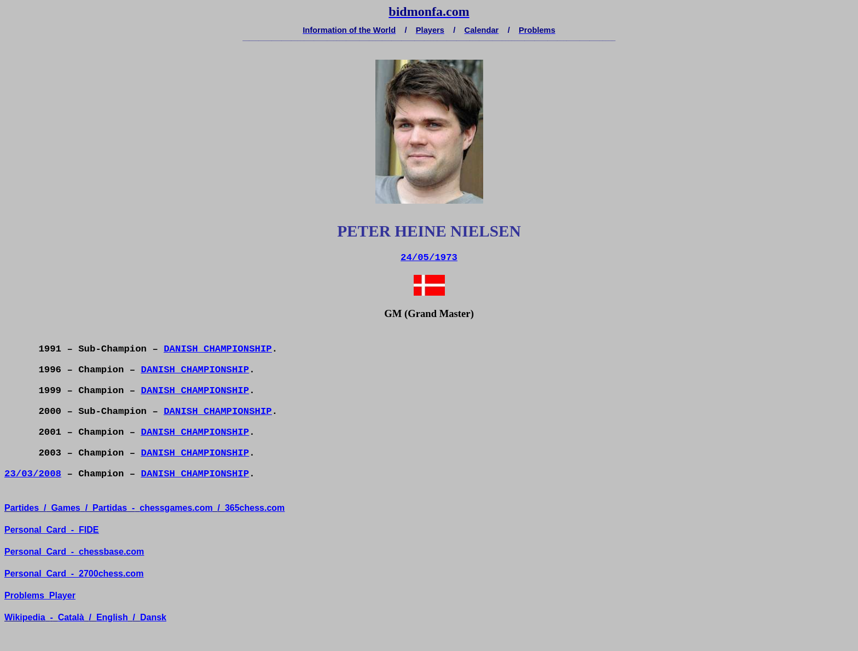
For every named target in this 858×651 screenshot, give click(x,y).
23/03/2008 (32, 474)
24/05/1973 (429, 257)
